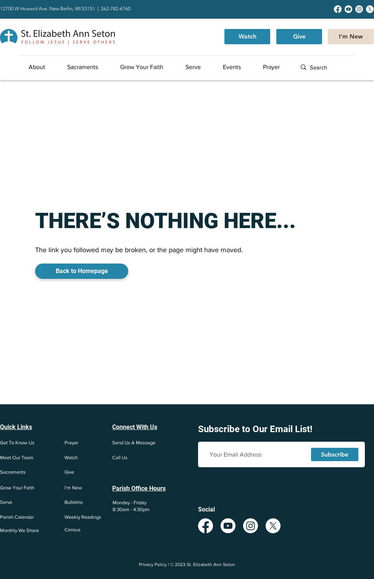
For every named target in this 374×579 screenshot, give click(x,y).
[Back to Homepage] (81, 271)
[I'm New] (351, 36)
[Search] (334, 67)
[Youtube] (348, 9)
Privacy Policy (153, 564)
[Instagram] (359, 9)
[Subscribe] (334, 454)
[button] (44, 67)
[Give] (299, 36)
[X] (370, 9)
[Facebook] (338, 9)
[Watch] (247, 36)
